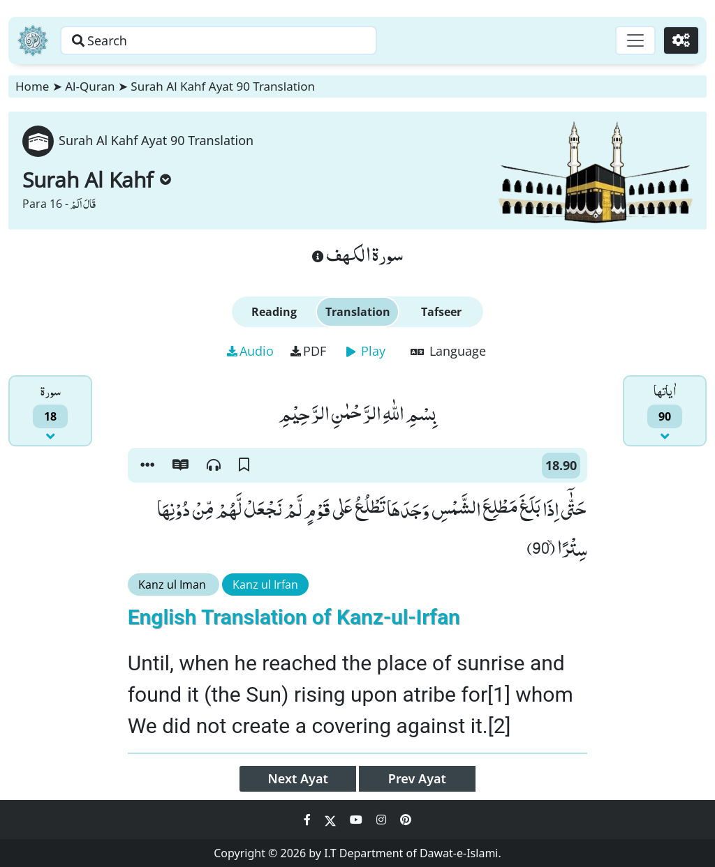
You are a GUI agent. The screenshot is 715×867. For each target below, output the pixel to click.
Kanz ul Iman (173, 584)
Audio (250, 350)
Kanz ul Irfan (265, 584)
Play (365, 350)
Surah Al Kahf (96, 179)
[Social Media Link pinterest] (405, 819)
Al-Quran (90, 86)
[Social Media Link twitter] (332, 819)
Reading (274, 311)
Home (32, 86)
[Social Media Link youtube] (357, 819)
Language (448, 350)
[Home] (32, 40)
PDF (308, 350)
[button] (147, 465)
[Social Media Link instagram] (382, 819)
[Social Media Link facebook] (309, 819)
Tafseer (441, 311)
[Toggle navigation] (635, 40)
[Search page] (218, 40)
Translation (357, 311)
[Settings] (681, 40)
